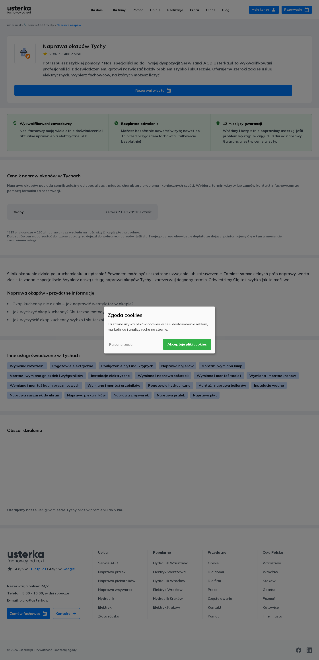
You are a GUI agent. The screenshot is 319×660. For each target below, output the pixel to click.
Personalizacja (120, 344)
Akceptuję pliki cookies (187, 344)
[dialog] (159, 330)
